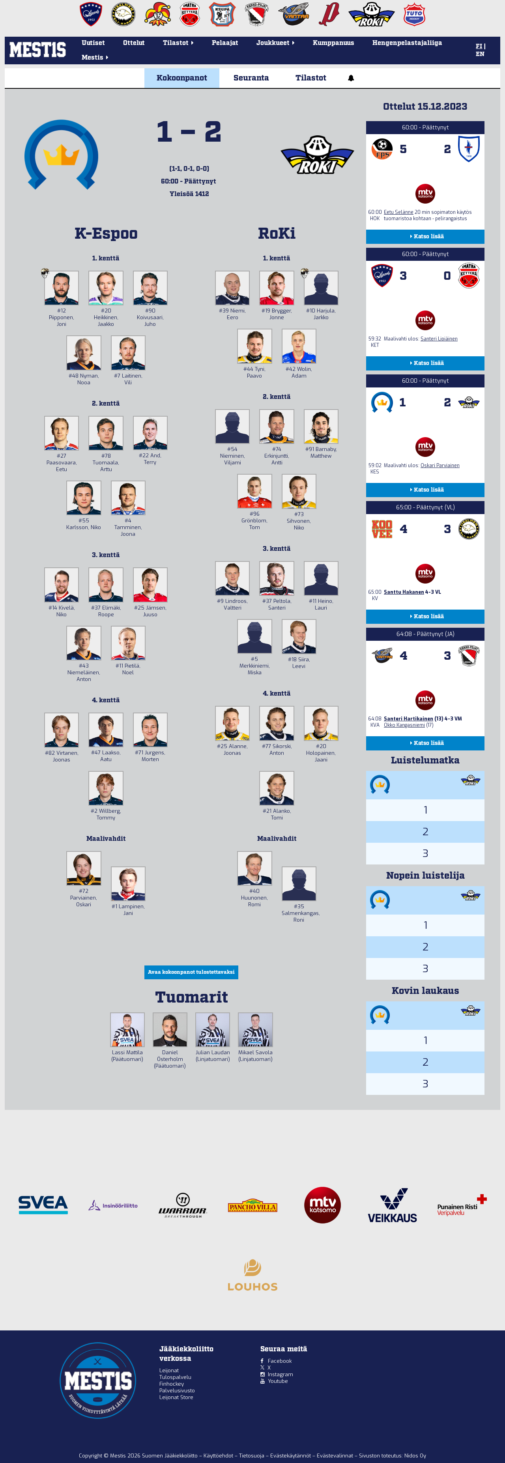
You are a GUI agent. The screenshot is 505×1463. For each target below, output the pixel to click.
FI (479, 47)
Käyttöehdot (219, 1455)
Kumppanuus (333, 43)
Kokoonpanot (182, 78)
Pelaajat (225, 43)
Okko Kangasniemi (404, 725)
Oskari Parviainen (440, 465)
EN (480, 54)
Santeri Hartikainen (408, 719)
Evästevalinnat (335, 1455)
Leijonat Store (176, 1397)
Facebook (280, 1361)
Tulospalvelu (175, 1377)
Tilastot (311, 78)
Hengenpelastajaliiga (407, 43)
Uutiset (93, 43)
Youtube (278, 1381)
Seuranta (251, 78)
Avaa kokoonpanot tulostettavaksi (191, 972)
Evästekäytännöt (291, 1455)
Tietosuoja (252, 1455)
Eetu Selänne (398, 212)
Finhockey (171, 1384)
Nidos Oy (415, 1455)
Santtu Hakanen (404, 592)
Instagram (280, 1374)
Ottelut (134, 43)
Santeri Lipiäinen (439, 339)
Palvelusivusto (177, 1390)
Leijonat (169, 1370)
